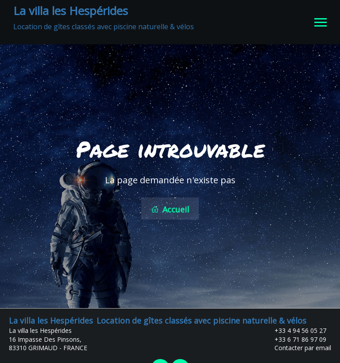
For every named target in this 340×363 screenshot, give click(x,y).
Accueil (170, 208)
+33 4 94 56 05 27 (295, 328)
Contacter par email (297, 346)
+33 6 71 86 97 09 (295, 337)
